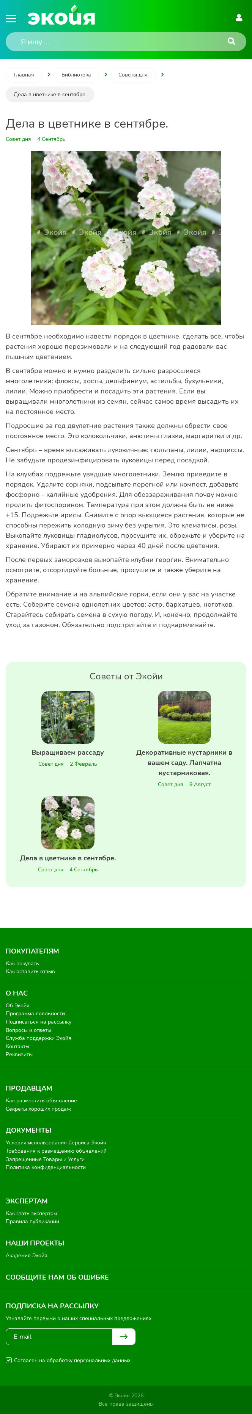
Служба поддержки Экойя (38, 1038)
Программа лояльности (35, 1013)
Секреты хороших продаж (38, 1109)
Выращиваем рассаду (68, 752)
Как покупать (22, 963)
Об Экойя (18, 1005)
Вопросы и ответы (28, 1030)
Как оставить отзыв (30, 971)
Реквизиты (19, 1054)
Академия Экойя (26, 1255)
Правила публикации (32, 1221)
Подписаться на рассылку (38, 1021)
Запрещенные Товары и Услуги (45, 1159)
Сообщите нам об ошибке (57, 1277)
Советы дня (133, 74)
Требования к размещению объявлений (56, 1151)
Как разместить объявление (41, 1100)
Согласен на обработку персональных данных (72, 1360)
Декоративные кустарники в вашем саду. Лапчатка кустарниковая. (184, 762)
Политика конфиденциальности (46, 1167)
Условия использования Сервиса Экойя (56, 1142)
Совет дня (51, 764)
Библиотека (76, 74)
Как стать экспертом (31, 1213)
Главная (24, 74)
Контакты (17, 1046)
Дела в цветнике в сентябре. (68, 858)
